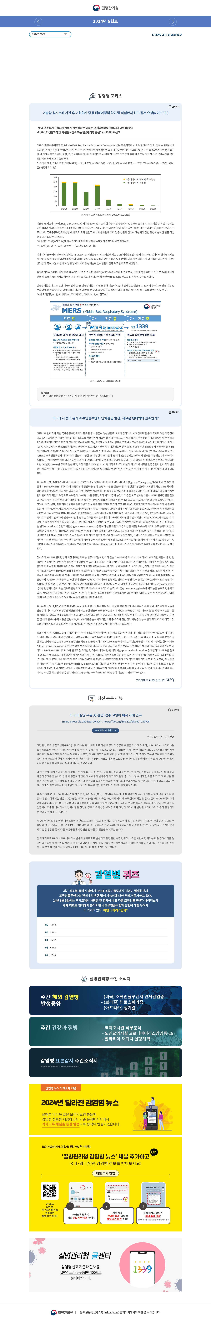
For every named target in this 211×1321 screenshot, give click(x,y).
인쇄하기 (174, 106)
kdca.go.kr (111, 1312)
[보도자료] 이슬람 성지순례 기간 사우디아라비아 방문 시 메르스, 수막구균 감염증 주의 (78, 396)
